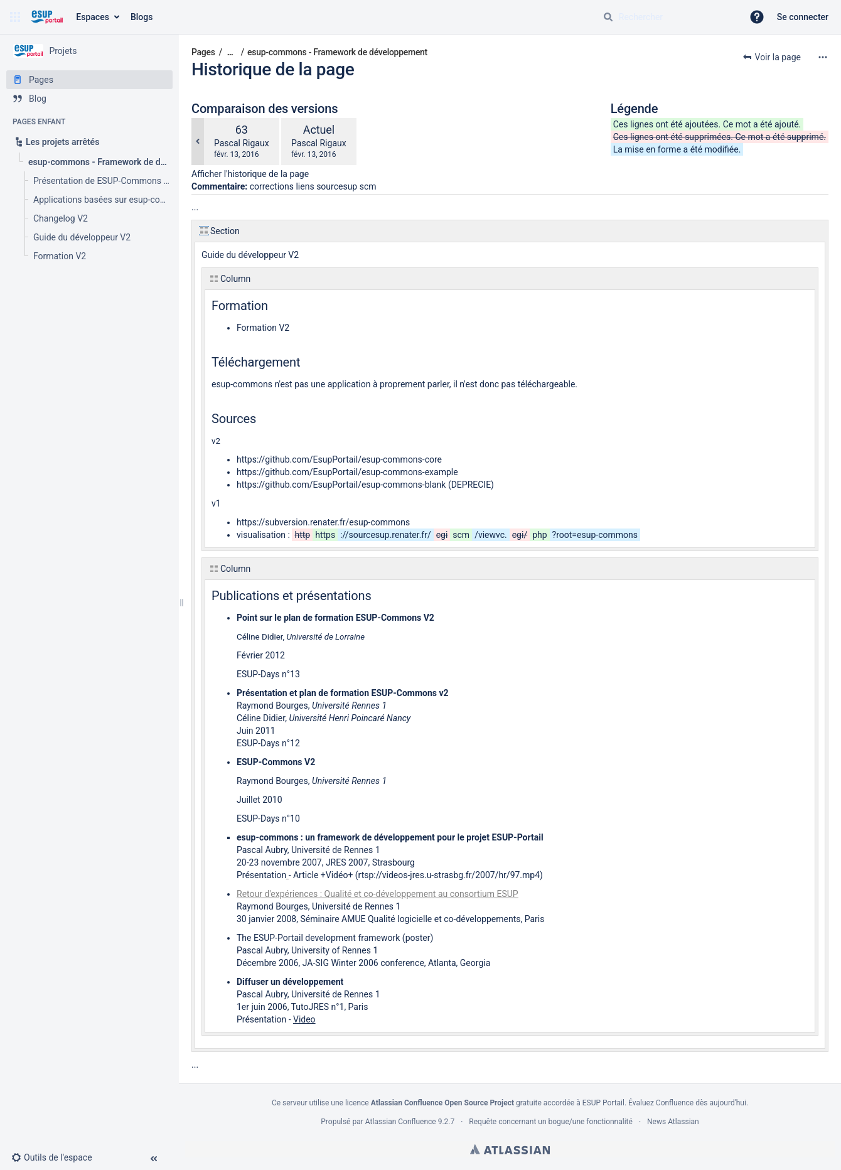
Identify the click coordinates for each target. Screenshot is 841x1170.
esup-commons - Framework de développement (337, 52)
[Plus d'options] (823, 57)
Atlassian (510, 1149)
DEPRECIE (471, 485)
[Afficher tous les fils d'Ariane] (230, 52)
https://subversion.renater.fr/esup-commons (323, 522)
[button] (15, 17)
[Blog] (89, 98)
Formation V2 (263, 328)
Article (305, 875)
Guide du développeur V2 (250, 255)
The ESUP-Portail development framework (318, 938)
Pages (203, 52)
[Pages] (89, 79)
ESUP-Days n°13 (268, 674)
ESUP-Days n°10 (268, 818)
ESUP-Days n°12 (268, 743)
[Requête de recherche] (668, 17)
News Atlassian (673, 1121)
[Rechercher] (608, 17)
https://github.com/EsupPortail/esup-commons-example (347, 472)
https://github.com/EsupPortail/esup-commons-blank (341, 485)
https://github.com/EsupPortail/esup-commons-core (339, 459)
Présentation (261, 875)
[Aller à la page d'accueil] (47, 17)
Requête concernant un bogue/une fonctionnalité (551, 1121)
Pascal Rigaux (241, 143)
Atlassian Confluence (400, 1121)
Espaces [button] (92, 17)
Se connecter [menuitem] (802, 17)
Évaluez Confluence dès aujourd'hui (687, 1102)
